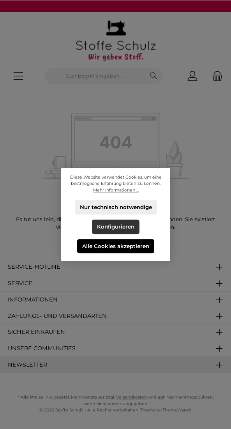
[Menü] (18, 76)
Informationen (33, 299)
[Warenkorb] (215, 76)
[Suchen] (153, 76)
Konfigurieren (115, 226)
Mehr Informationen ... (115, 190)
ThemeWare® (177, 410)
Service (20, 283)
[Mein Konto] (192, 76)
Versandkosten (131, 397)
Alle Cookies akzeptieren (115, 246)
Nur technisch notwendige (115, 207)
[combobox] (94, 76)
